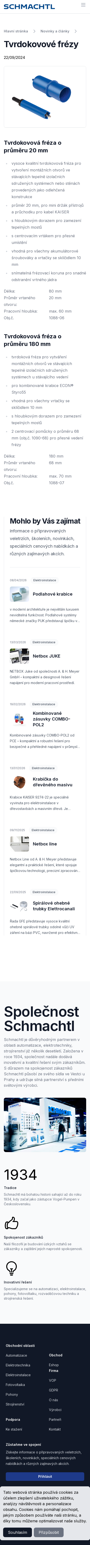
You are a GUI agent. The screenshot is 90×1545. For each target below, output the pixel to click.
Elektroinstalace (44, 580)
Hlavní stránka (16, 31)
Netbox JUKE (46, 656)
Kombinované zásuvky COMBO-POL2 (51, 719)
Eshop (54, 1365)
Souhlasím (17, 1532)
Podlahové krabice (52, 594)
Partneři (55, 1419)
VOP (52, 1380)
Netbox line (45, 843)
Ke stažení (14, 1429)
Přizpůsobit (49, 1532)
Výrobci (55, 1410)
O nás (53, 1400)
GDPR (53, 1390)
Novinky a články (55, 31)
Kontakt (55, 1429)
